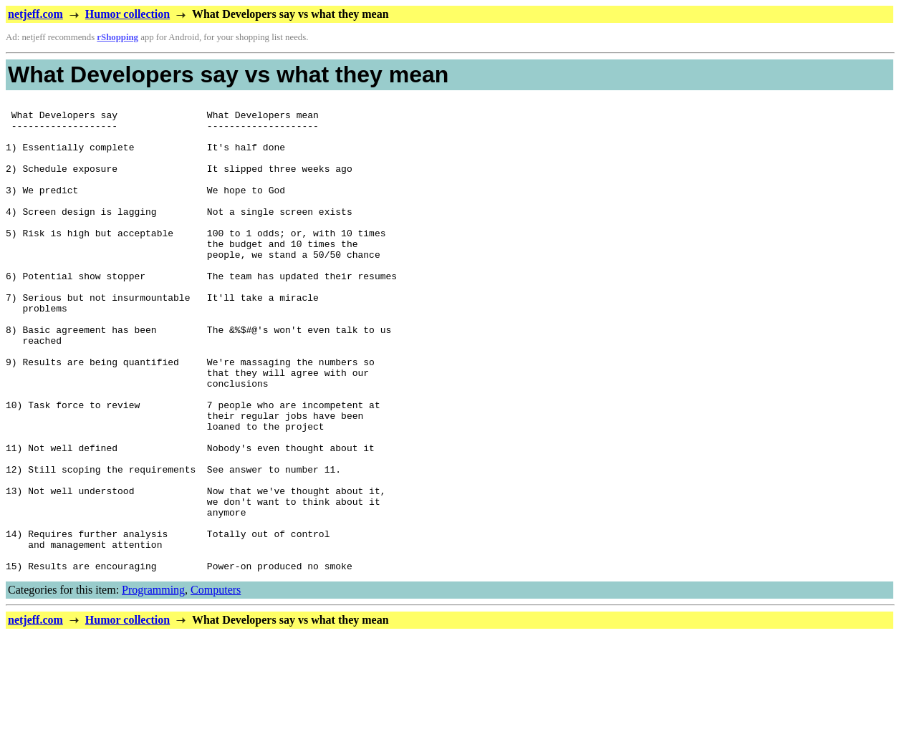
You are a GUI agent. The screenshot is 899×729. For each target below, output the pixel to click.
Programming (153, 684)
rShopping (117, 37)
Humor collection (127, 14)
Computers (216, 684)
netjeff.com (35, 14)
